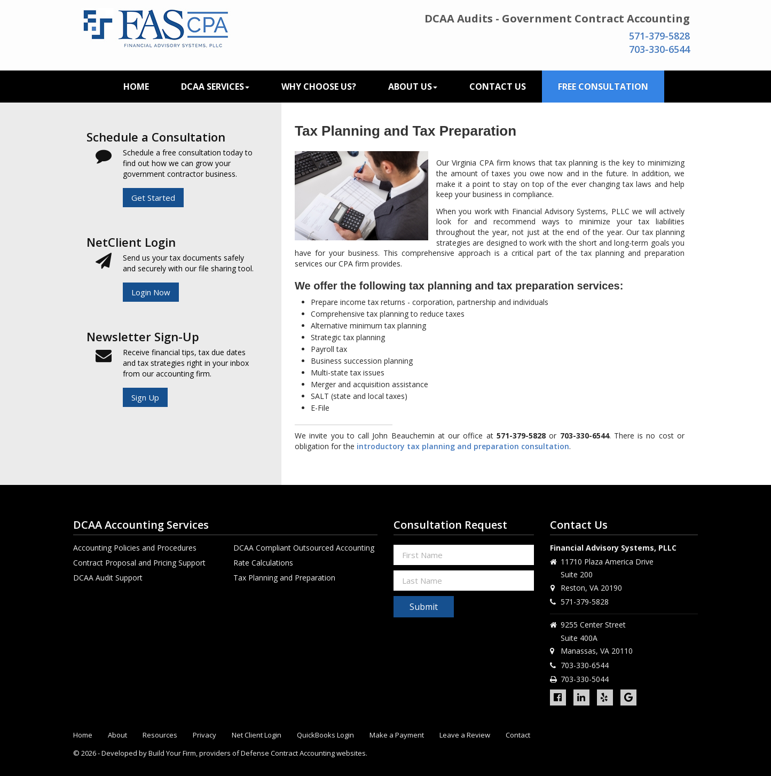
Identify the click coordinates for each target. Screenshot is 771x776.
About (117, 735)
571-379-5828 (659, 35)
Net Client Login (256, 735)
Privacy (204, 735)
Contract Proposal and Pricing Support (139, 563)
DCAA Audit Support (108, 578)
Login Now (150, 292)
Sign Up (145, 397)
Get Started (153, 197)
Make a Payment (396, 735)
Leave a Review (464, 735)
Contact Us (497, 86)
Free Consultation (603, 86)
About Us (412, 86)
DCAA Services (215, 86)
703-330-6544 (659, 49)
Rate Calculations (263, 563)
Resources (160, 735)
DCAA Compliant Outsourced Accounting (303, 548)
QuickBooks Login (325, 735)
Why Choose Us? (318, 86)
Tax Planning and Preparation (284, 578)
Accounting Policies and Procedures (134, 548)
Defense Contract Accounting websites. (304, 753)
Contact (518, 735)
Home (136, 86)
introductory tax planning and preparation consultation (463, 446)
